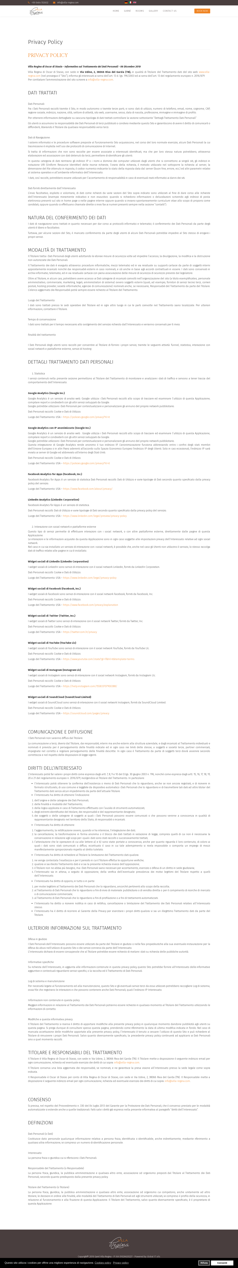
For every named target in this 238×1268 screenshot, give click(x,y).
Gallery (153, 11)
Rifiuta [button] (204, 1263)
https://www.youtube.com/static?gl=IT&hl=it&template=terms (98, 659)
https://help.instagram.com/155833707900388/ (90, 686)
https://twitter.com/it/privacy (80, 632)
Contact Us (170, 11)
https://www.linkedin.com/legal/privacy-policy (89, 577)
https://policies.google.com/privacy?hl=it (86, 417)
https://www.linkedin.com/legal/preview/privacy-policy (95, 515)
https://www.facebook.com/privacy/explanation (90, 604)
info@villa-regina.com (67, 2)
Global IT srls (153, 1256)
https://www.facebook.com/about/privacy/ (88, 488)
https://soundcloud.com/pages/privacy (86, 713)
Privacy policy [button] (121, 1262)
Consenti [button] (222, 1263)
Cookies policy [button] (103, 1262)
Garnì (127, 11)
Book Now (202, 11)
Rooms (140, 11)
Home (116, 11)
